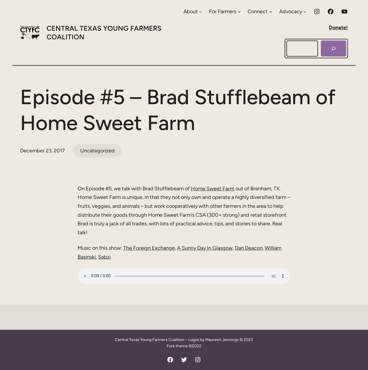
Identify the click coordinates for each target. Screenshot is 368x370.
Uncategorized (97, 151)
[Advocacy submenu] (292, 11)
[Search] (333, 48)
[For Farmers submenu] (225, 11)
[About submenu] (192, 11)
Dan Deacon (248, 248)
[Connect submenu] (260, 11)
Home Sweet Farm (212, 188)
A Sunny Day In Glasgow (205, 248)
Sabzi (104, 257)
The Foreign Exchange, (149, 248)
